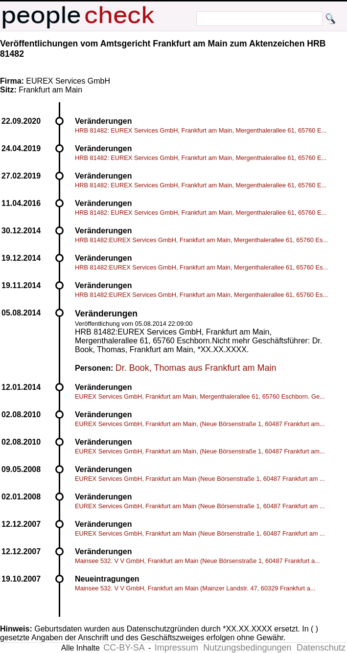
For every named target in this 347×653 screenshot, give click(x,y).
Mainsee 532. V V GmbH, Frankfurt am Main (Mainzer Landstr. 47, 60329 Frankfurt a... (195, 588)
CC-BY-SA (123, 648)
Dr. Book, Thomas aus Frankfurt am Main (196, 368)
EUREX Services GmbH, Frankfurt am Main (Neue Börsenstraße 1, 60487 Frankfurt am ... (200, 478)
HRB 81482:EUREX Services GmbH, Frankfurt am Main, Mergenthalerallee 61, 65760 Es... (201, 240)
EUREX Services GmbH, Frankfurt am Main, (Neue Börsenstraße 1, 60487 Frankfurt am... (200, 424)
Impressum (176, 648)
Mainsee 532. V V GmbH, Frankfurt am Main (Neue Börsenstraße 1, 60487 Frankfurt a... (197, 560)
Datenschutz (321, 648)
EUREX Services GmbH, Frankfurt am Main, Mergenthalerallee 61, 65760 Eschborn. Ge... (200, 396)
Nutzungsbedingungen (247, 648)
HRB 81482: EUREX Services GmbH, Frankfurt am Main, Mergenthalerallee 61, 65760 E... (200, 130)
